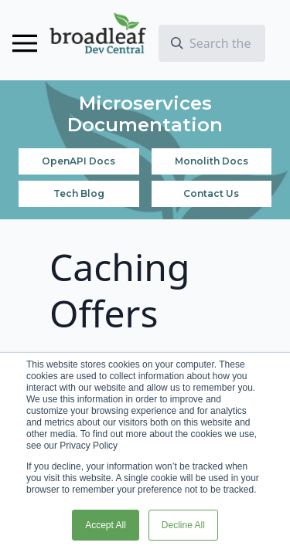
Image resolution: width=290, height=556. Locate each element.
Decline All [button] (183, 525)
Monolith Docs (211, 161)
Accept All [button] (105, 525)
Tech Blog (78, 193)
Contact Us (211, 193)
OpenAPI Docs (78, 161)
